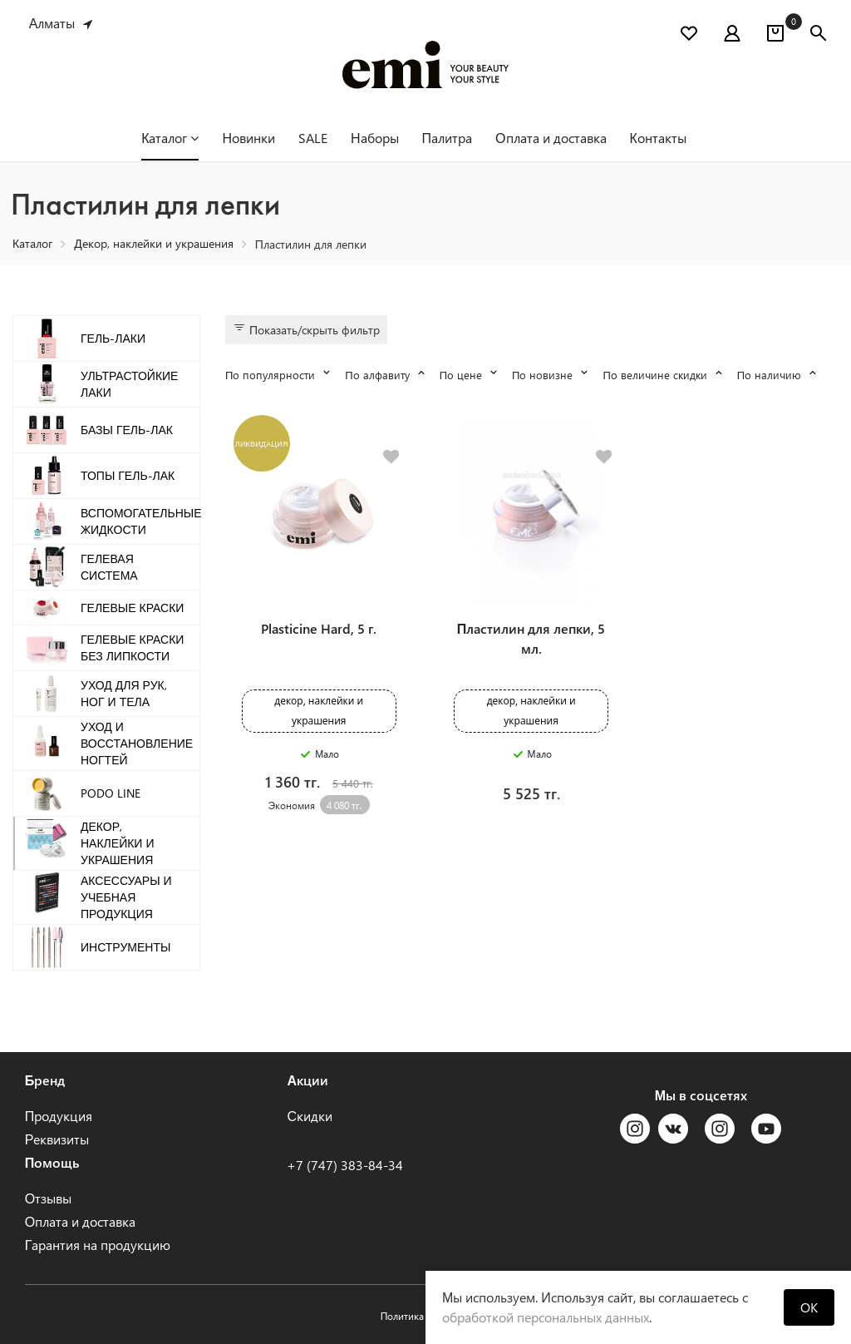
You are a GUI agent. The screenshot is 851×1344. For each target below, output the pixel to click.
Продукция (59, 1115)
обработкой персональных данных (545, 1317)
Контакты (658, 137)
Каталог (170, 137)
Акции (307, 1080)
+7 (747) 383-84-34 (345, 1165)
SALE (312, 137)
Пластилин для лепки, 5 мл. (531, 638)
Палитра (447, 137)
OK (809, 1307)
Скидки (309, 1115)
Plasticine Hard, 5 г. (318, 628)
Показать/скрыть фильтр (306, 329)
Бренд (45, 1080)
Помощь (52, 1162)
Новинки (248, 137)
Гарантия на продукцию (98, 1244)
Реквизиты (57, 1139)
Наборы (375, 137)
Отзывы (48, 1198)
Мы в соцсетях (701, 1095)
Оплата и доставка (550, 137)
